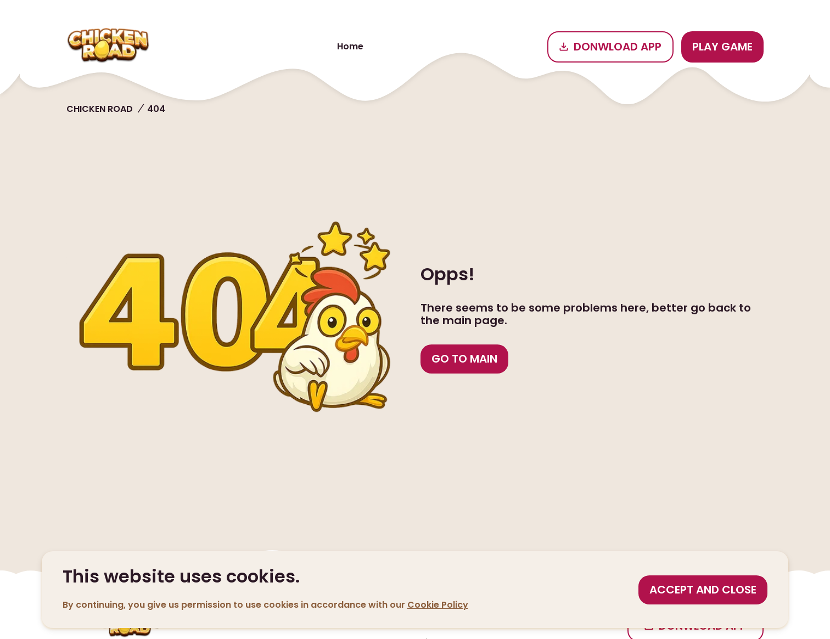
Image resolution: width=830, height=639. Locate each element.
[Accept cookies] (702, 589)
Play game (722, 46)
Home (350, 46)
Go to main (464, 358)
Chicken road (99, 109)
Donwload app (610, 46)
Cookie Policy (437, 604)
